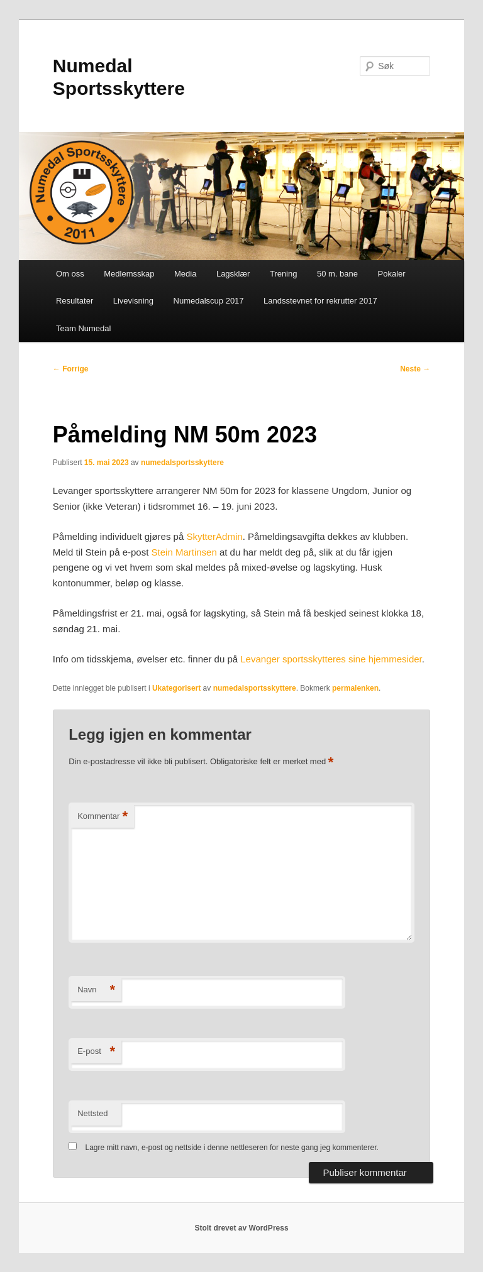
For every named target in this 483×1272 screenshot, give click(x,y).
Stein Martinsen (184, 552)
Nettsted (92, 1113)
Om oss (70, 273)
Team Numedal (83, 328)
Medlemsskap (129, 273)
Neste (415, 369)
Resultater (74, 300)
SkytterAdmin (214, 536)
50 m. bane (337, 273)
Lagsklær (233, 273)
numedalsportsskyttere (182, 462)
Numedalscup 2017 (209, 300)
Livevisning (133, 300)
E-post (96, 1052)
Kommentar (102, 817)
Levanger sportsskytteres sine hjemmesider (330, 659)
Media (185, 273)
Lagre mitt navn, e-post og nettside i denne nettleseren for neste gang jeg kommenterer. (232, 1147)
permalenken (355, 688)
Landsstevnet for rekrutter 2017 (320, 300)
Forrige (71, 369)
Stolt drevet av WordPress (241, 1228)
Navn (96, 990)
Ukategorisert (176, 688)
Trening (283, 273)
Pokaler (392, 273)
